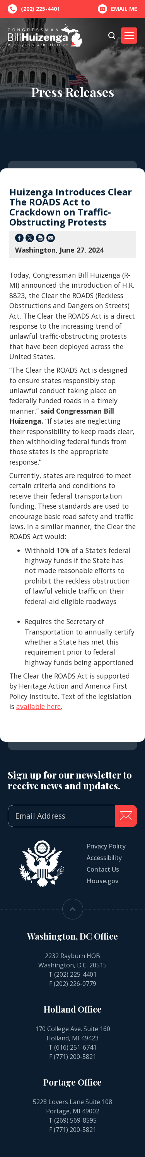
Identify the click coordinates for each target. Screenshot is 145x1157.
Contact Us (103, 869)
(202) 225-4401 (75, 974)
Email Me (117, 9)
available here (38, 706)
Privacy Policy (106, 846)
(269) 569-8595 (75, 1120)
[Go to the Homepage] (45, 35)
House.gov (102, 881)
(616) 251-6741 (75, 1047)
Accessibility (104, 857)
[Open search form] (111, 35)
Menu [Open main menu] (127, 35)
